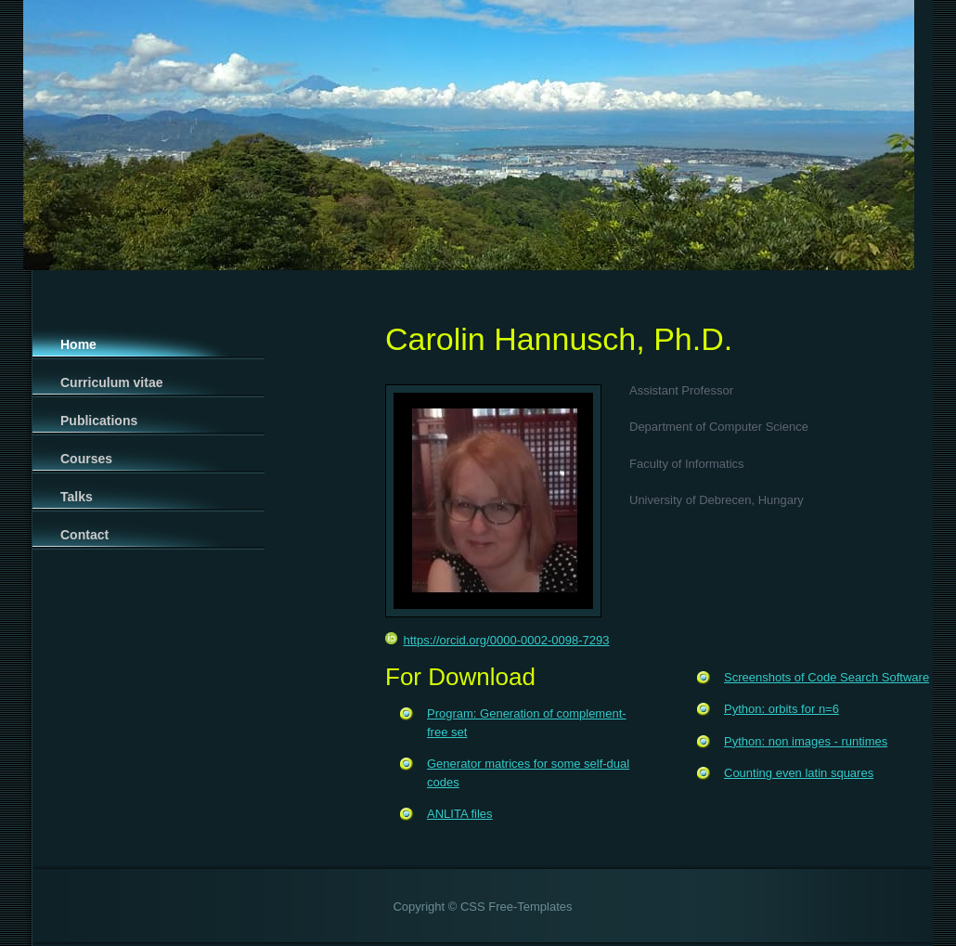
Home (78, 344)
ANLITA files (460, 814)
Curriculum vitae (111, 382)
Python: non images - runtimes (805, 741)
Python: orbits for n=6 (781, 709)
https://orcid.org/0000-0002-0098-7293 (497, 640)
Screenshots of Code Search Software (826, 677)
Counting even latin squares (798, 773)
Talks (76, 496)
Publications (98, 420)
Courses (86, 458)
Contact (84, 534)
